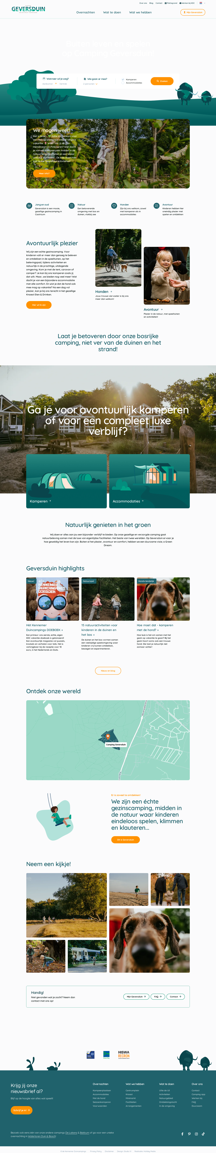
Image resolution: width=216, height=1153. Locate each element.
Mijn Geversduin (192, 12)
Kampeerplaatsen (102, 1090)
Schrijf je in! (21, 1110)
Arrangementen (133, 1106)
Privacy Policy (96, 1151)
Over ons (143, 3)
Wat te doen (112, 12)
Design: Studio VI (124, 1151)
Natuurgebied (166, 1098)
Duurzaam (197, 1106)
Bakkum (84, 1132)
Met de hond (99, 1098)
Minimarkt (131, 1098)
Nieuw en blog (109, 670)
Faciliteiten (131, 1102)
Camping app (198, 1094)
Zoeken (162, 81)
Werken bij (197, 1098)
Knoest (129, 1094)
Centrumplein (132, 1090)
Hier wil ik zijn (40, 305)
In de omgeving (167, 1106)
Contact (159, 3)
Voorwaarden (100, 1106)
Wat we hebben (140, 12)
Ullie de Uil (164, 1090)
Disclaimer (109, 1151)
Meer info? (46, 173)
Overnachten (85, 12)
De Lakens (71, 1132)
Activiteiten (164, 1094)
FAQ (158, 996)
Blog (151, 3)
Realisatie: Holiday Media (145, 1151)
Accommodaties (134, 83)
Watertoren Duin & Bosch (42, 1136)
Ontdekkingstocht (168, 1102)
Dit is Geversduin (127, 839)
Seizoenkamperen (102, 1102)
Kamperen (131, 79)
